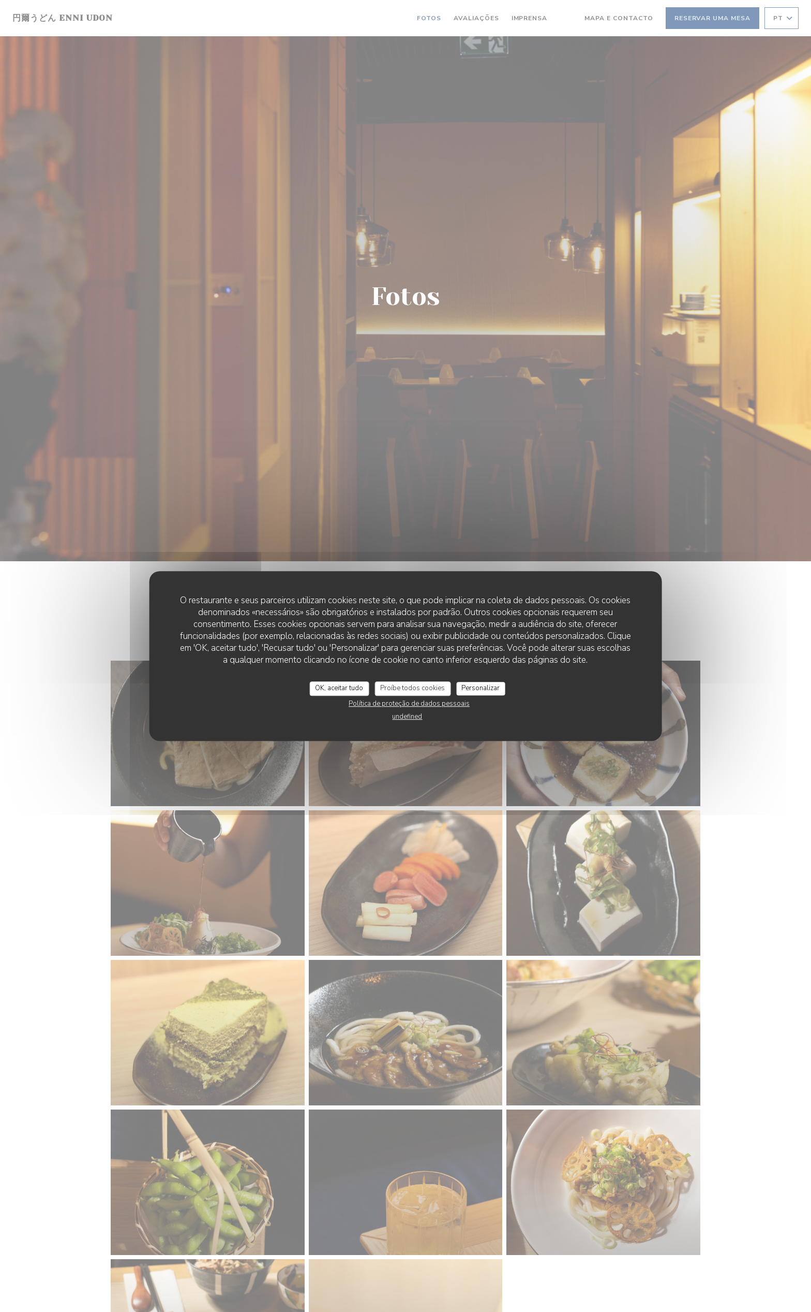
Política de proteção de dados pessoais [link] (409, 703)
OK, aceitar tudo (339, 688)
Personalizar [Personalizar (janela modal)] (480, 688)
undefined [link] (407, 716)
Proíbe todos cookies (412, 688)
